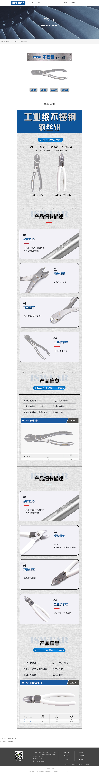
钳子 (16, 41)
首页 (2, 41)
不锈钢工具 (9, 41)
